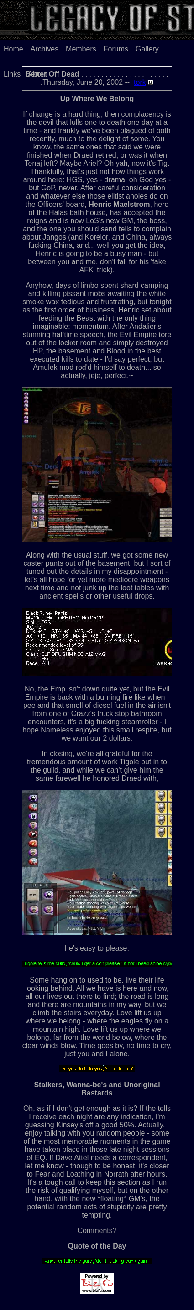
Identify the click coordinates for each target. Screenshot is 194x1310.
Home (13, 49)
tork (140, 82)
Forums (116, 49)
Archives (44, 49)
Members (81, 49)
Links (12, 74)
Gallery (147, 49)
